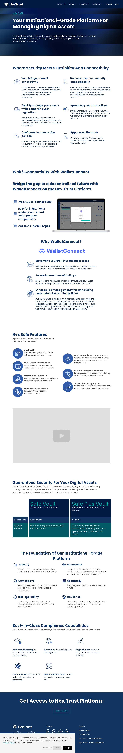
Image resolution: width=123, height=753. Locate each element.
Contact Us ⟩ (61, 711)
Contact (109, 4)
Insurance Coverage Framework (91, 738)
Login (117, 4)
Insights (82, 726)
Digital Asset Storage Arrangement (91, 743)
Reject (57, 748)
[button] (61, 4)
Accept (67, 748)
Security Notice (84, 734)
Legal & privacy (84, 730)
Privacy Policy (9, 743)
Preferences (47, 748)
